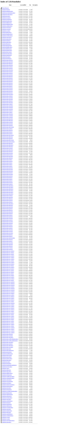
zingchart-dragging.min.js (7, 34)
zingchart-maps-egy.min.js (7, 123)
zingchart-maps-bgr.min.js (7, 83)
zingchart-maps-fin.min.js (7, 131)
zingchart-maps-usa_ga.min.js (8, 267)
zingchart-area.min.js (6, 17)
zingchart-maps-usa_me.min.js (8, 285)
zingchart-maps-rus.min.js (7, 220)
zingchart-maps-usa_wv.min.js (8, 330)
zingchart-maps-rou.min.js (7, 218)
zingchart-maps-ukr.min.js (7, 246)
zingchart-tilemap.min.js (7, 392)
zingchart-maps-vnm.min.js (7, 337)
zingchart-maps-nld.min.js (7, 198)
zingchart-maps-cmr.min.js (7, 105)
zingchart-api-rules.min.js (7, 14)
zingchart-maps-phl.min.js (7, 210)
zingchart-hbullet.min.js (7, 48)
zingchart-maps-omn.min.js (7, 203)
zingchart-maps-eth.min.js (7, 130)
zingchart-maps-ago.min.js (7, 61)
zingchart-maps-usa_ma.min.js (8, 281)
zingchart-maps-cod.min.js (7, 107)
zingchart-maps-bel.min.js (7, 78)
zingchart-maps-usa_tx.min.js (8, 321)
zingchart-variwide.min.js (7, 401)
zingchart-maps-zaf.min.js (7, 343)
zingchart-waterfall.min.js (7, 414)
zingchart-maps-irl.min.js (7, 159)
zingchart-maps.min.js (6, 348)
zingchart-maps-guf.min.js (7, 151)
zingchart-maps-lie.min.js (7, 179)
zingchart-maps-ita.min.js (7, 166)
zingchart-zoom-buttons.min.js (8, 420)
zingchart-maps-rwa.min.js (7, 221)
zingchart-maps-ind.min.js (7, 158)
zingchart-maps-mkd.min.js (7, 189)
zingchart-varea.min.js (6, 399)
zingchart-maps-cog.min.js (7, 109)
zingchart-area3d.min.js (7, 19)
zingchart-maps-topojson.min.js (8, 237)
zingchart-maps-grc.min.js (7, 148)
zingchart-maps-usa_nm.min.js (8, 303)
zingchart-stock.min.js (6, 387)
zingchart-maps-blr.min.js (7, 86)
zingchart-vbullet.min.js (7, 405)
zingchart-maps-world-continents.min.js (10, 339)
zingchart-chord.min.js (6, 27)
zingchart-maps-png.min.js (7, 211)
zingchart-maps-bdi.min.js (7, 76)
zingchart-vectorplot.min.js (7, 407)
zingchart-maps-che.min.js (7, 99)
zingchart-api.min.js (6, 16)
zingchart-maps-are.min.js (7, 66)
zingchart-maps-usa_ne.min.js (8, 298)
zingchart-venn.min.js (6, 409)
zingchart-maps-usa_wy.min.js (8, 332)
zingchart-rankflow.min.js (7, 373)
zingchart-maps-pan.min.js (7, 206)
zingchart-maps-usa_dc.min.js (8, 262)
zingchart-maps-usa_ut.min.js (8, 322)
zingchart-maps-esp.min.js (7, 125)
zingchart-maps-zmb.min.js (7, 345)
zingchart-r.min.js (5, 368)
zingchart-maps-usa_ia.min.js (8, 270)
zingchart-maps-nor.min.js (7, 200)
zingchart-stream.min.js (7, 389)
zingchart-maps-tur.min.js (7, 241)
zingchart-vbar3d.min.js (7, 404)
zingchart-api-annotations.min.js (8, 12)
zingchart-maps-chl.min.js (7, 100)
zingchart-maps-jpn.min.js (7, 167)
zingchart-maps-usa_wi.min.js (8, 329)
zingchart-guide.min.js (6, 42)
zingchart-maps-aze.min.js (7, 74)
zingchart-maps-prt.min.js (7, 215)
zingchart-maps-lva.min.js (7, 184)
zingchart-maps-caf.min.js (7, 96)
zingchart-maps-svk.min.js (7, 229)
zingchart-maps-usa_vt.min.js (8, 326)
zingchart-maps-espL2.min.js (8, 127)
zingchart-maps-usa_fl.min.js (8, 265)
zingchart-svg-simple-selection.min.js (9, 391)
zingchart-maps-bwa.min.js (7, 94)
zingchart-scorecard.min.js (7, 381)
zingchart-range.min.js (6, 371)
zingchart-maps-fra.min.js (7, 133)
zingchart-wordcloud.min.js (7, 415)
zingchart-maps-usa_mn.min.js (8, 288)
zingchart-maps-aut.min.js (7, 73)
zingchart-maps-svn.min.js (7, 231)
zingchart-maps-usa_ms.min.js (8, 291)
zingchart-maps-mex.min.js (7, 187)
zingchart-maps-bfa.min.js (7, 81)
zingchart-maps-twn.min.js (7, 242)
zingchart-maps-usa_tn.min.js (8, 319)
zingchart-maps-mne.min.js (7, 190)
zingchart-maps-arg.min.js (7, 68)
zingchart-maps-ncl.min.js (7, 195)
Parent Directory (5, 8)
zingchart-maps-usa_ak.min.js (8, 251)
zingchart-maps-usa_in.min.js (8, 275)
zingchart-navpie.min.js (7, 352)
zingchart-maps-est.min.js (7, 128)
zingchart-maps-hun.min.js (7, 156)
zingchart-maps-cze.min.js (7, 117)
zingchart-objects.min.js (7, 355)
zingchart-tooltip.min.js (7, 396)
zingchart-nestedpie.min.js (7, 353)
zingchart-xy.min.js (6, 417)
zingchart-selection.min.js (7, 386)
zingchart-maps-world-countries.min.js (10, 340)
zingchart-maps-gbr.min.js (7, 138)
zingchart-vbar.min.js (6, 402)
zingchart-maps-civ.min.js (7, 104)
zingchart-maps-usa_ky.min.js (8, 278)
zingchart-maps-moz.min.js (7, 192)
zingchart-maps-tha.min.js (7, 234)
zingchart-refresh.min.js (7, 374)
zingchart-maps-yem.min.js (7, 342)
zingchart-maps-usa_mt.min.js (8, 293)
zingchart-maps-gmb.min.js (7, 145)
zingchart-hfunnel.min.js (7, 50)
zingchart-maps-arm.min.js (7, 69)
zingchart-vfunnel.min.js (7, 410)
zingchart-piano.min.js (6, 360)
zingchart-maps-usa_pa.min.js (8, 312)
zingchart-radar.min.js (6, 370)
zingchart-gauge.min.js (6, 39)
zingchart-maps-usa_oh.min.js (8, 308)
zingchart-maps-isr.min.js (7, 164)
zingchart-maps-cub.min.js (7, 114)
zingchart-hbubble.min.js (7, 47)
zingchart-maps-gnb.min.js (7, 146)
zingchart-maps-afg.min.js (7, 60)
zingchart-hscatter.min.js (7, 53)
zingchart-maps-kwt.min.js (7, 174)
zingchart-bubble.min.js (7, 22)
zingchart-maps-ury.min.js (7, 247)
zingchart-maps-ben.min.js (7, 79)
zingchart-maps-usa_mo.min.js (8, 290)
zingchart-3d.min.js (6, 9)
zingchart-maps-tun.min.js (7, 239)
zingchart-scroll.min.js (6, 383)
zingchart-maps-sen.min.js (7, 223)
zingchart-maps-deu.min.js (7, 118)
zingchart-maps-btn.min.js (7, 92)
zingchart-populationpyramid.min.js (9, 365)
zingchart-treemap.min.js (7, 397)
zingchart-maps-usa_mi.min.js (8, 286)
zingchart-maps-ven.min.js (7, 335)
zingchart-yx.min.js (6, 418)
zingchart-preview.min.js (7, 366)
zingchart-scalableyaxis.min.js (8, 376)
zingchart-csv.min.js (6, 30)
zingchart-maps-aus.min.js (7, 71)
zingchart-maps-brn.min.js (7, 91)
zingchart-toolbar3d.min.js (7, 394)
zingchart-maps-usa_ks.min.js (8, 277)
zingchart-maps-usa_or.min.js (8, 311)
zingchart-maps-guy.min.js (7, 153)
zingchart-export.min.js (7, 37)
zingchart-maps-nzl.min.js (7, 202)
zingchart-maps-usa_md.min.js (8, 283)
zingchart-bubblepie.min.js (7, 24)
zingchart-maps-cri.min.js (7, 112)
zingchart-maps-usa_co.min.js (8, 259)
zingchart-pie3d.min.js (6, 363)
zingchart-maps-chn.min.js (7, 102)
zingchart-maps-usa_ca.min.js (8, 257)
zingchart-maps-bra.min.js (7, 89)
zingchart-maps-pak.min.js (7, 205)
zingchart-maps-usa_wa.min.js (8, 327)
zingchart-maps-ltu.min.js (7, 180)
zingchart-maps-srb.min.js (7, 226)
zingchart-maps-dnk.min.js (7, 120)
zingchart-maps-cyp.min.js (7, 115)
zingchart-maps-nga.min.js (7, 197)
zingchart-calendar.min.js (7, 25)
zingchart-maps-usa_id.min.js (8, 272)
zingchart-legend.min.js (7, 55)
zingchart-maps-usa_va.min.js (8, 324)
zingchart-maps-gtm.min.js (7, 149)
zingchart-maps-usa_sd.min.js (8, 317)
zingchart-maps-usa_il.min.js (8, 273)
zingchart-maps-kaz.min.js (7, 169)
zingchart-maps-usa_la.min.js (8, 280)
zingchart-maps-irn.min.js (7, 161)
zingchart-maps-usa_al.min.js (8, 252)
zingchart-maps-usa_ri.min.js (8, 314)
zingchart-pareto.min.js (6, 357)
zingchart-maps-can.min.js (7, 97)
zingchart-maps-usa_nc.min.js (8, 295)
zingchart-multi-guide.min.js (8, 350)
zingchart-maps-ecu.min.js (7, 122)
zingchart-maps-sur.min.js (7, 228)
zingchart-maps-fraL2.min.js (8, 135)
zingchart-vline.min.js (6, 412)
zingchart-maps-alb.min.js (7, 63)
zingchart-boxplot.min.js (7, 21)
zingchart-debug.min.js (6, 32)
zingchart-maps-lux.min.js (7, 182)
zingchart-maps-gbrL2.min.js (8, 140)
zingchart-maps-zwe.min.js (7, 347)
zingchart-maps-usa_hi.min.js (8, 268)
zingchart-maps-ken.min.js (7, 171)
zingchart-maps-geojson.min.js (8, 141)
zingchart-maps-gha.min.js (7, 143)
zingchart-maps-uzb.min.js (7, 334)
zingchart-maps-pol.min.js (7, 213)
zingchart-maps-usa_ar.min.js (8, 254)
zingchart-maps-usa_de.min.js (8, 264)
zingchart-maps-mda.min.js (7, 185)
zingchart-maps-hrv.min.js (7, 154)
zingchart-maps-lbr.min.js (7, 177)
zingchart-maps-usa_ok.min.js (8, 309)
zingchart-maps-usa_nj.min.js (8, 301)
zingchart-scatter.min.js (7, 379)
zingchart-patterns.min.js (7, 358)
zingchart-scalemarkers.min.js (8, 378)
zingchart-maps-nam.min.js (7, 193)
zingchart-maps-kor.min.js (7, 172)
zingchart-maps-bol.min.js (7, 87)
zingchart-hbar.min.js (6, 43)
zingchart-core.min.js (6, 29)
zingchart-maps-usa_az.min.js (8, 255)
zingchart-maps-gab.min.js (7, 136)
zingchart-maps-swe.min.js (7, 233)
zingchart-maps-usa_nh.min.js (8, 299)
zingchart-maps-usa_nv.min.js (8, 304)
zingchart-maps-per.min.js (7, 208)
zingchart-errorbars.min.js (7, 35)
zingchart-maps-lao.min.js (7, 175)
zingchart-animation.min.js (7, 11)
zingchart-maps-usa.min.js (7, 249)
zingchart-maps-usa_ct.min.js (8, 260)
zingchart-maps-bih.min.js (7, 84)
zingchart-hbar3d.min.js (7, 45)
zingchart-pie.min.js (6, 361)
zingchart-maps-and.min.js (7, 65)
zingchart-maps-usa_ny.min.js (8, 306)
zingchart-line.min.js (6, 56)
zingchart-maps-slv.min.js (7, 224)
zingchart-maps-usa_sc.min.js (8, 316)
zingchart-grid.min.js (6, 40)
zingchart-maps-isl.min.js (7, 162)
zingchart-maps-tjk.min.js (7, 236)
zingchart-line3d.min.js (6, 58)
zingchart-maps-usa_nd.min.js (8, 296)
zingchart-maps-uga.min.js (7, 244)
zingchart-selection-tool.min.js (8, 384)
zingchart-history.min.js (7, 52)
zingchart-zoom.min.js (6, 422)
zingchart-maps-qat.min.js (7, 216)
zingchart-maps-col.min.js (7, 110)
